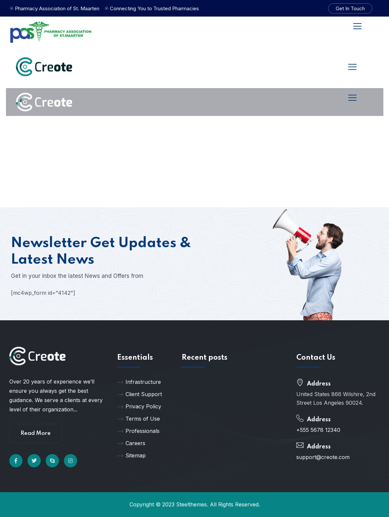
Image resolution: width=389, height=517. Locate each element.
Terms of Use (138, 418)
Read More (36, 433)
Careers (131, 443)
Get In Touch (350, 8)
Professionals (138, 431)
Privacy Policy (139, 406)
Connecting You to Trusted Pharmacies (154, 8)
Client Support (139, 394)
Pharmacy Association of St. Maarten (57, 8)
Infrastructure (139, 382)
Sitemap (131, 455)
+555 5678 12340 (318, 430)
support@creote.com (323, 457)
